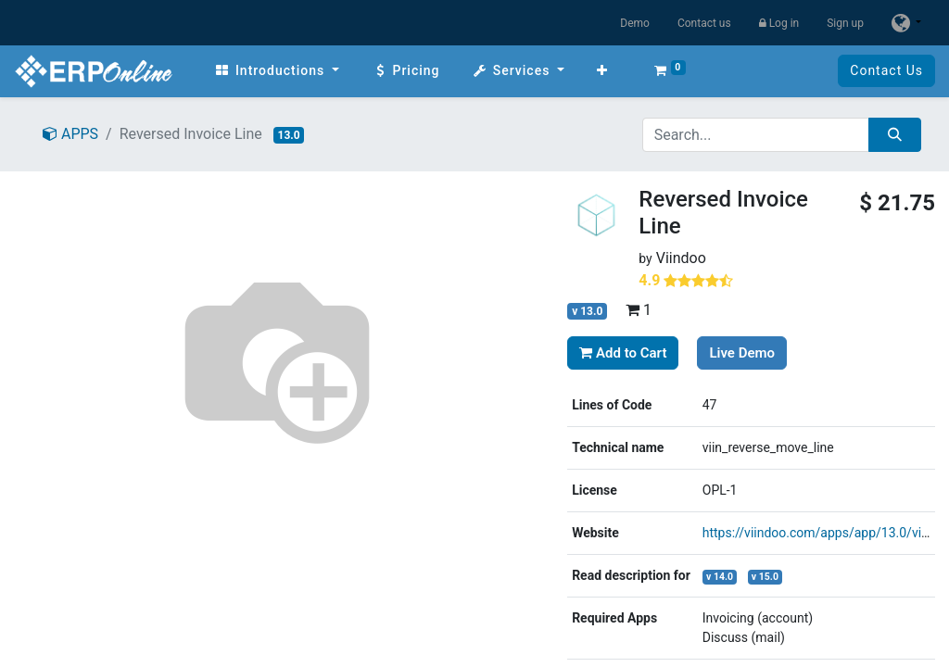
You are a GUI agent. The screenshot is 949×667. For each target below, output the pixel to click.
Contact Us (886, 70)
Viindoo (681, 258)
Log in (779, 23)
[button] (602, 70)
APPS (70, 134)
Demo (635, 23)
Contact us (704, 23)
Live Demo (742, 353)
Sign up (845, 23)
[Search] (894, 135)
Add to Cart (622, 353)
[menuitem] (276, 70)
